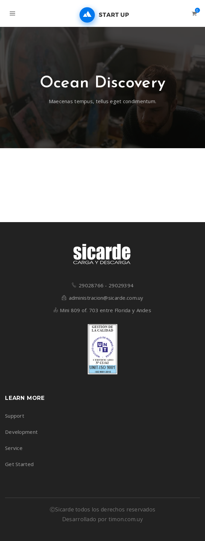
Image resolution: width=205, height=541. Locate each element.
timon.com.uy (126, 519)
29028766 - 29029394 (106, 285)
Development (21, 431)
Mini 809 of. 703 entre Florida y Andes (105, 310)
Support (14, 415)
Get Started (19, 464)
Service (14, 448)
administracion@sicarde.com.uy (106, 297)
